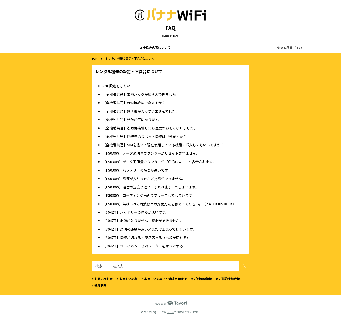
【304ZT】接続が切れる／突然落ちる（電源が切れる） (146, 237)
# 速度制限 (99, 285)
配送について (217, 47)
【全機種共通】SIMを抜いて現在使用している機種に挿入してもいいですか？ (163, 144)
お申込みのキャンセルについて (180, 47)
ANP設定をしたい (116, 85)
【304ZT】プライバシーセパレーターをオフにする (142, 246)
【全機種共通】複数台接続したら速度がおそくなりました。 (149, 128)
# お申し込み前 (127, 278)
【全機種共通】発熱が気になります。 (132, 119)
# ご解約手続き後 (228, 278)
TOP (94, 58)
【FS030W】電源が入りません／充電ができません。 (144, 178)
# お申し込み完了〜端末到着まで (164, 278)
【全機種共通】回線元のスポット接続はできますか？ (144, 136)
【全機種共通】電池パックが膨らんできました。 (140, 94)
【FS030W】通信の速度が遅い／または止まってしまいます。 (150, 187)
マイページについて (246, 47)
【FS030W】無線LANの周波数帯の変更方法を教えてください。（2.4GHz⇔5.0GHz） (169, 203)
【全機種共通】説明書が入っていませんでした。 (140, 111)
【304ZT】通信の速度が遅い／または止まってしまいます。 (149, 229)
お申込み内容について (67, 47)
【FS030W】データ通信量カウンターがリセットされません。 (151, 153)
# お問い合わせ (102, 278)
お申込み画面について (137, 47)
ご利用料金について (102, 47)
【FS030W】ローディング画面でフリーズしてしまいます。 (148, 195)
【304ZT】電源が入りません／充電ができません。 (142, 220)
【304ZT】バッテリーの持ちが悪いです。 (135, 212)
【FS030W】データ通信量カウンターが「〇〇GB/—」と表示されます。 (159, 161)
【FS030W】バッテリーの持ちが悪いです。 (136, 170)
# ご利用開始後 (201, 278)
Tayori (170, 312)
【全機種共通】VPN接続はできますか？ (133, 102)
